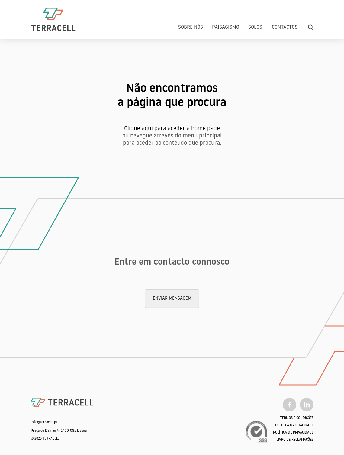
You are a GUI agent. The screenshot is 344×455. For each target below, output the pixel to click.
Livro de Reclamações (294, 440)
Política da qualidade (294, 425)
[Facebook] (289, 404)
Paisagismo (225, 27)
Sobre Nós (190, 27)
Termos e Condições (296, 418)
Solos (255, 27)
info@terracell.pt (44, 422)
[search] (310, 27)
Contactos (284, 27)
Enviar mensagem (172, 298)
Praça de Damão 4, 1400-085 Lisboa (59, 431)
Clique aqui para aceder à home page (172, 129)
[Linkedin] (306, 404)
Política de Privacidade (293, 432)
